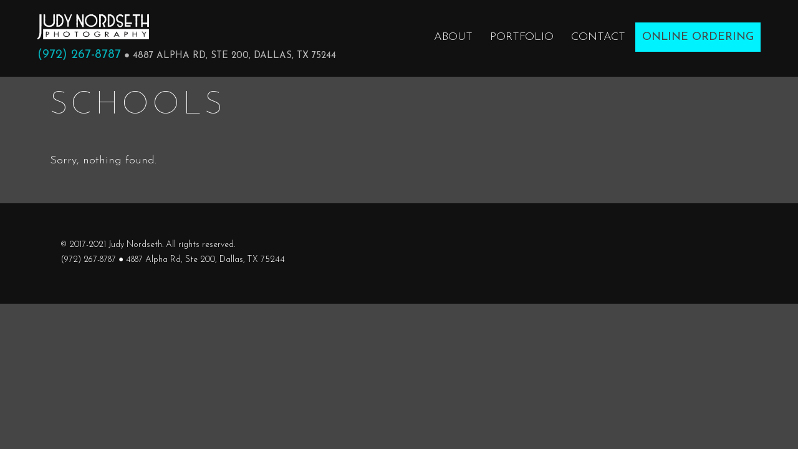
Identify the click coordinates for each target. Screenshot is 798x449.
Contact (598, 37)
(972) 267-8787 (79, 55)
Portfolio (522, 37)
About (453, 37)
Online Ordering (698, 37)
